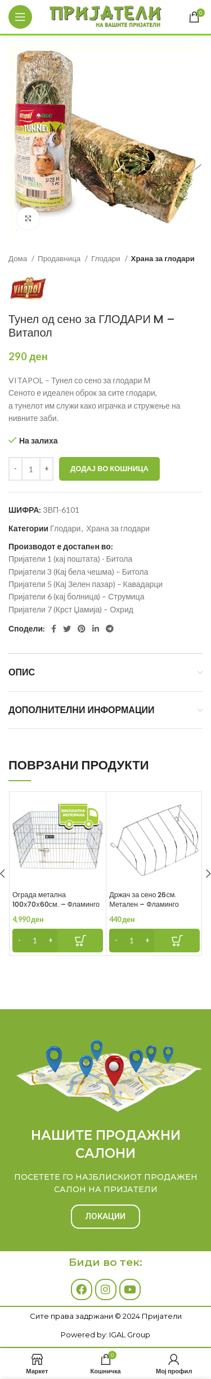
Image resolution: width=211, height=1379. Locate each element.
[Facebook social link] (54, 628)
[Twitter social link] (67, 628)
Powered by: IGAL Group (105, 1334)
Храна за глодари (163, 258)
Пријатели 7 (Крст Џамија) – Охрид (70, 609)
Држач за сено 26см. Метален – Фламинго (144, 900)
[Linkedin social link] (95, 628)
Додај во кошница (109, 468)
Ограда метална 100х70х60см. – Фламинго (56, 900)
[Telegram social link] (109, 628)
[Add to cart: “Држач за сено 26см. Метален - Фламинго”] (154, 940)
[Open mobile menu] (20, 17)
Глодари (106, 258)
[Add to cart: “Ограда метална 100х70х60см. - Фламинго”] (57, 940)
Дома (18, 258)
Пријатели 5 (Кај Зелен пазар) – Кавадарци (85, 584)
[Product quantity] (31, 469)
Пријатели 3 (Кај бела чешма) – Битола (78, 571)
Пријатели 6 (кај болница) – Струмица (76, 596)
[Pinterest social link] (81, 628)
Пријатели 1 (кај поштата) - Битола (70, 558)
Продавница (60, 258)
